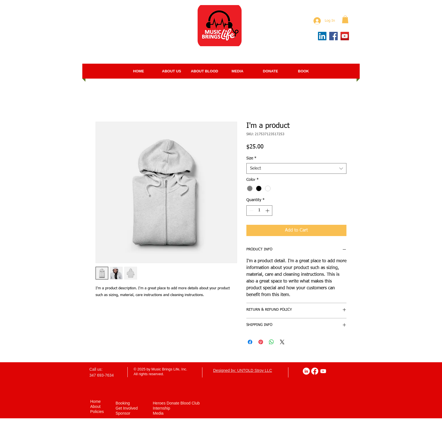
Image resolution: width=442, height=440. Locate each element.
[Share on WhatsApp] (271, 342)
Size (251, 158)
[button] (345, 19)
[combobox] (296, 168)
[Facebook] (333, 36)
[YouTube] (345, 36)
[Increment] (267, 210)
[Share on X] (282, 342)
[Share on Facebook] (250, 342)
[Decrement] (250, 210)
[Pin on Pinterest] (260, 342)
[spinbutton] (259, 210)
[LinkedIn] (322, 36)
